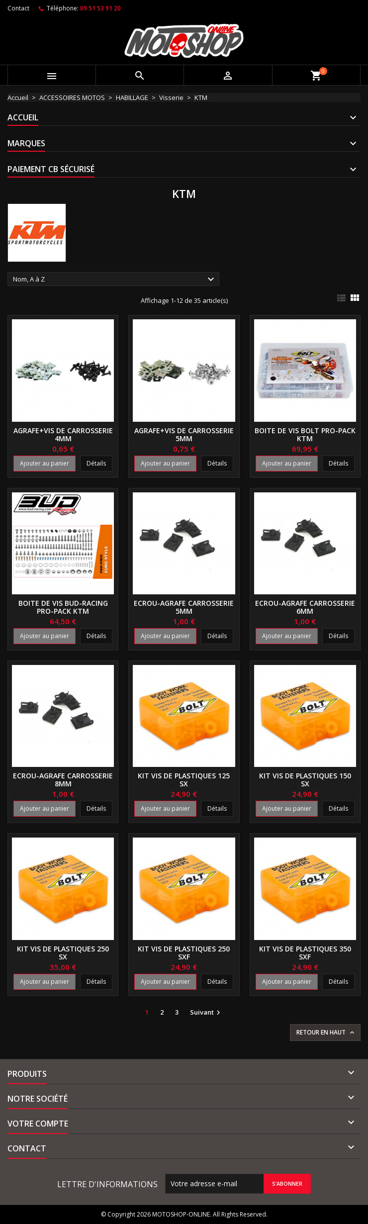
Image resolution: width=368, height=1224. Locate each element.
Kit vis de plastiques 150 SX (305, 779)
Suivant (206, 1013)
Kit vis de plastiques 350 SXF (305, 952)
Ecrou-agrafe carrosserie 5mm (184, 607)
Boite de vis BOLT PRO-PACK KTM (305, 434)
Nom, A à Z (115, 279)
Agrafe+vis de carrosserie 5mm (184, 434)
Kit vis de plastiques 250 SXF (184, 952)
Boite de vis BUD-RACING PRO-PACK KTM (63, 607)
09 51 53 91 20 (100, 8)
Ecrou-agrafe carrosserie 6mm (305, 607)
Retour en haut (326, 1032)
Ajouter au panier (44, 463)
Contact (18, 8)
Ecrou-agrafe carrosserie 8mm (63, 779)
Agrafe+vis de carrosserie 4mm (63, 434)
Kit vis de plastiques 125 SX (184, 779)
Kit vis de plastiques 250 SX (63, 952)
